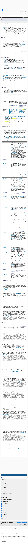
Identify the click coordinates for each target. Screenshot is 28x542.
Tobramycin (23, 179)
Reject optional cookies (14, 535)
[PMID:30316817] (6, 337)
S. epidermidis (18, 226)
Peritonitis (6, 48)
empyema (4, 59)
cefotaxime (15, 93)
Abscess (5, 43)
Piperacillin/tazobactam (7, 224)
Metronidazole (5, 194)
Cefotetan (4, 146)
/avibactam (8, 105)
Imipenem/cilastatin (6, 183)
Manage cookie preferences (14, 538)
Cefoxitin (5, 107)
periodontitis (22, 55)
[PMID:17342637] (6, 386)
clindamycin (10, 283)
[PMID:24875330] (15, 355)
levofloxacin (11, 95)
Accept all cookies (14, 532)
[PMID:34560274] (23, 309)
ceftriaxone (11, 93)
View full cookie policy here (5, 528)
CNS (4, 49)
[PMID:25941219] (13, 348)
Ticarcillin (4, 230)
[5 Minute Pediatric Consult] (14, 465)
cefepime (20, 92)
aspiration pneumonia (8, 58)
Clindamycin (5, 163)
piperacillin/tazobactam (23, 91)
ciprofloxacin (11, 94)
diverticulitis (22, 214)
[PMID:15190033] (6, 397)
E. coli (18, 137)
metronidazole (22, 27)
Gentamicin (5, 179)
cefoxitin (23, 119)
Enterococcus (13, 135)
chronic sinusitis (12, 51)
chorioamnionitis (6, 61)
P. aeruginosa (24, 234)
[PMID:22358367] (12, 428)
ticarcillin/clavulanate (14, 231)
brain (20, 113)
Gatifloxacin (5, 175)
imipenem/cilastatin (22, 88)
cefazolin (10, 92)
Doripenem (4, 252)
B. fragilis (14, 8)
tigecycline (15, 88)
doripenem (21, 90)
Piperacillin (4, 215)
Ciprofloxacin (5, 161)
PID (13, 60)
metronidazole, (16, 119)
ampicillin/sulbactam (7, 120)
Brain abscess (6, 50)
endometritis (24, 60)
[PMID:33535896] (16, 432)
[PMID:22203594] (20, 364)
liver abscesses (11, 114)
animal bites (13, 65)
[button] (25, 1)
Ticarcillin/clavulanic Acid (6, 237)
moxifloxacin (14, 192)
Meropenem (5, 257)
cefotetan (10, 107)
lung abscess (23, 58)
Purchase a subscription (22, 505)
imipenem (23, 153)
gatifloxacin (24, 191)
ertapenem (11, 88)
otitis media (20, 51)
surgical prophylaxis (14, 120)
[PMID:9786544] (23, 415)
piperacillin (13, 218)
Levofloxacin (5, 190)
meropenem (21, 89)
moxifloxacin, (16, 176)
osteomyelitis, (7, 67)
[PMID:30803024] (19, 330)
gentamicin (13, 180)
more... (2, 501)
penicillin (12, 221)
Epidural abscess (7, 54)
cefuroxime (15, 92)
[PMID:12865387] (6, 409)
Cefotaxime (5, 142)
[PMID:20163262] (8, 298)
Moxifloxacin (5, 208)
